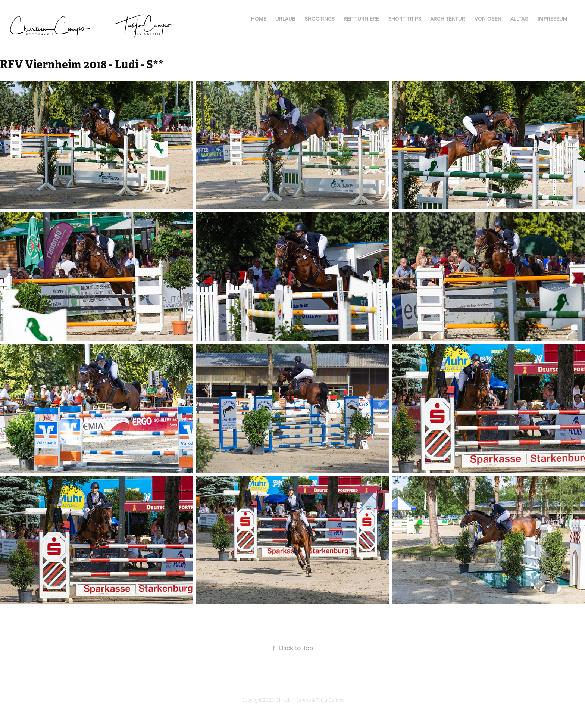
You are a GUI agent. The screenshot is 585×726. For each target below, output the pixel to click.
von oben (488, 18)
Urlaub (285, 18)
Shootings (320, 18)
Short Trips (404, 18)
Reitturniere (361, 18)
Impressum (552, 18)
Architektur (447, 18)
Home (258, 18)
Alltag (519, 18)
